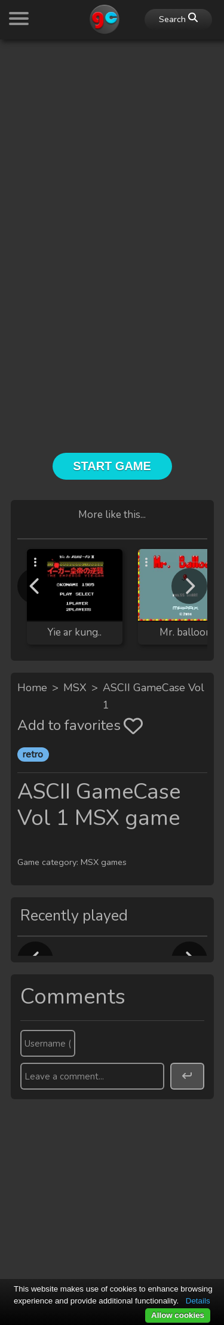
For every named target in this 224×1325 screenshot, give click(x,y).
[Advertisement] (112, 161)
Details (198, 1300)
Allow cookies (177, 1315)
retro (33, 754)
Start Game (112, 466)
